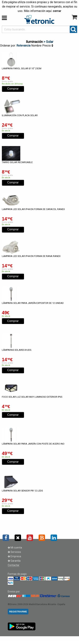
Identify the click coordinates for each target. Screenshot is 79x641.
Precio (47, 45)
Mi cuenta (15, 547)
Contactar (13, 565)
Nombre (36, 45)
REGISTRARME (18, 611)
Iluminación (34, 42)
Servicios (14, 551)
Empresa (14, 556)
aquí (48, 11)
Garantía (14, 560)
